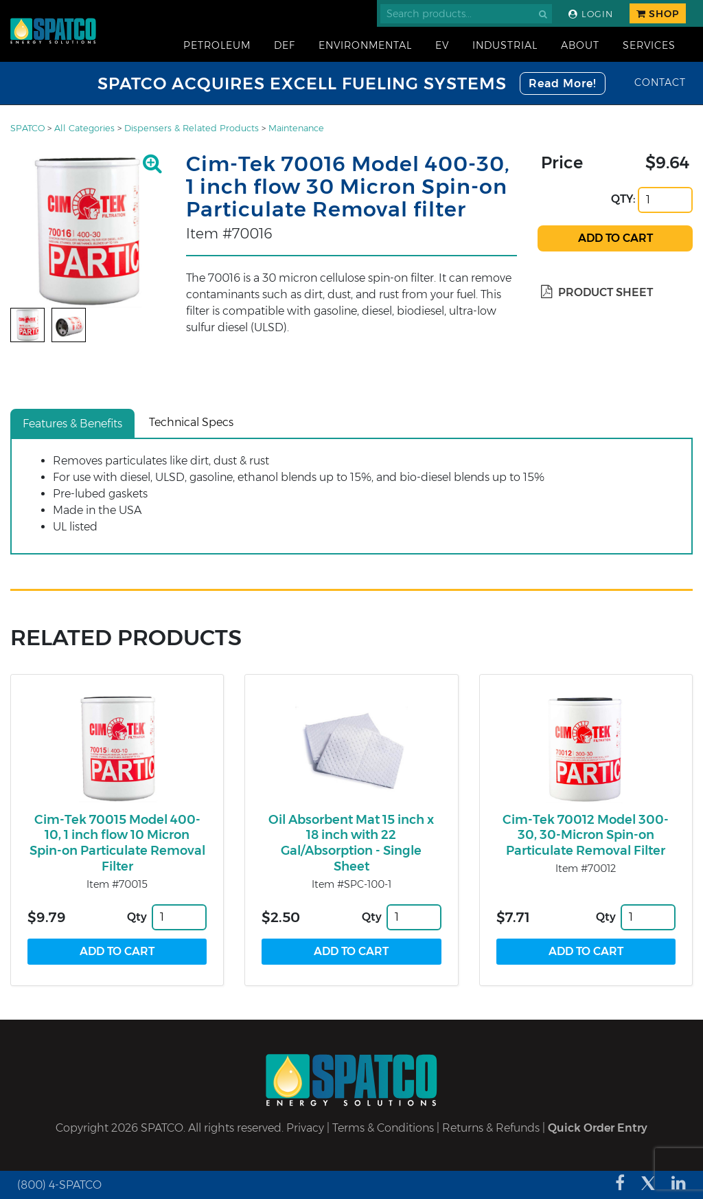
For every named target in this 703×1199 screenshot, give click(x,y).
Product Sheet (597, 292)
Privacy (305, 1127)
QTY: (623, 198)
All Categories (84, 128)
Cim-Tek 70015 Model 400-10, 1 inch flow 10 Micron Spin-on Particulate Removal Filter (117, 843)
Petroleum (217, 45)
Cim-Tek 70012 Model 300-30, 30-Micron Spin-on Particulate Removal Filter (586, 835)
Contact (660, 82)
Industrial (505, 45)
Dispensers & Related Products (191, 128)
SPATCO (27, 128)
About (580, 45)
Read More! (563, 83)
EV (442, 45)
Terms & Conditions (383, 1127)
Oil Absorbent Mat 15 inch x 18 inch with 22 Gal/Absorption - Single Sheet (351, 843)
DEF (284, 45)
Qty (137, 916)
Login (590, 14)
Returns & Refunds (491, 1127)
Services (649, 45)
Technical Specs (191, 422)
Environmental (365, 45)
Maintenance (296, 128)
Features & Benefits (72, 423)
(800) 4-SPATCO (59, 1184)
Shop (657, 14)
